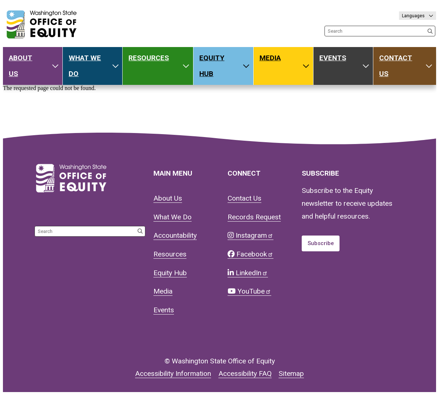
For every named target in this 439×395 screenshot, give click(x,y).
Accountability (175, 235)
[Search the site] (380, 31)
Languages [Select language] (414, 15)
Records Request (254, 217)
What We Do (85, 66)
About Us (20, 66)
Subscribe (321, 243)
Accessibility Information (173, 373)
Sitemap (291, 373)
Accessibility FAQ (245, 373)
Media (270, 58)
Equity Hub (211, 66)
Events (332, 58)
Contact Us (395, 66)
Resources (148, 58)
